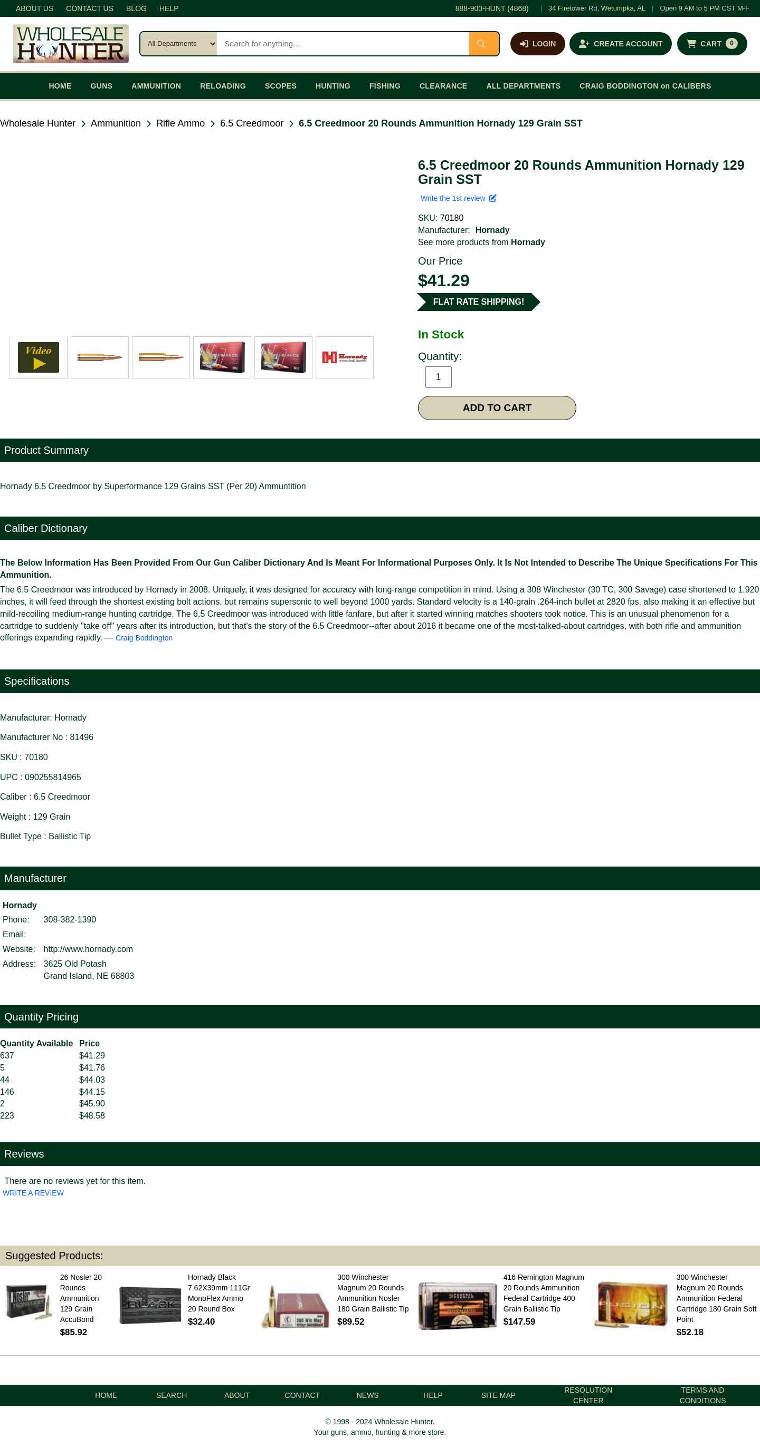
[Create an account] (620, 43)
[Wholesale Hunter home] (71, 43)
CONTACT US (89, 8)
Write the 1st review (459, 198)
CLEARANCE (444, 86)
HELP (169, 8)
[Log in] (537, 43)
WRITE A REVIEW (33, 1193)
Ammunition (116, 123)
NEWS (368, 1395)
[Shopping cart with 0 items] (712, 43)
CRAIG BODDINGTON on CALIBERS (645, 86)
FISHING (385, 86)
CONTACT (302, 1395)
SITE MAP (498, 1395)
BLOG (136, 8)
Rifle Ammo (180, 123)
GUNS (102, 86)
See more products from (481, 242)
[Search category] (178, 43)
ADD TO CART (497, 407)
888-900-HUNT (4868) (492, 8)
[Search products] (343, 43)
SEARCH (171, 1395)
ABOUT (237, 1395)
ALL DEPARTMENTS (523, 86)
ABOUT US (34, 8)
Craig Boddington (144, 638)
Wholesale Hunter (37, 123)
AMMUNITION (156, 86)
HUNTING (333, 86)
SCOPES (281, 86)
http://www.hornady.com (89, 949)
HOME (60, 86)
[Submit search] (484, 43)
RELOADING (223, 86)
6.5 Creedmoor (251, 123)
